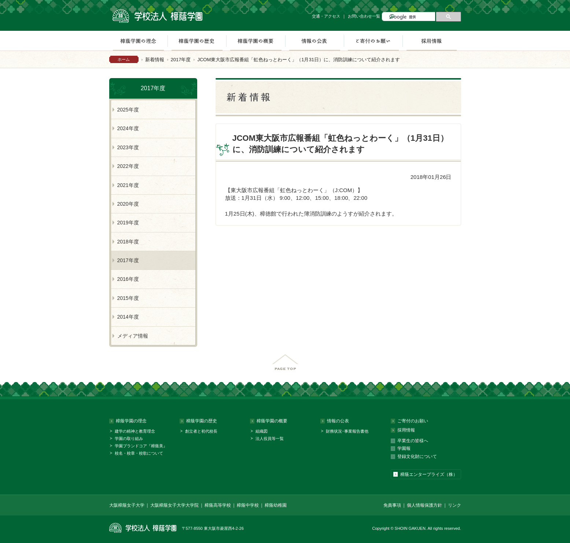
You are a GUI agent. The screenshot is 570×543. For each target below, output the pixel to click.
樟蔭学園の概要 (255, 41)
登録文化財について (417, 456)
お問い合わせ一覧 (364, 16)
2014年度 (128, 317)
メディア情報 (132, 336)
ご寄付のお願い (373, 41)
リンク (454, 505)
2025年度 (128, 110)
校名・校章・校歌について (139, 453)
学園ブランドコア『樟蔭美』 (141, 446)
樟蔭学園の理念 (138, 41)
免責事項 (392, 505)
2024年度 (128, 128)
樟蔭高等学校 (218, 505)
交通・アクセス (326, 16)
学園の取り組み (129, 438)
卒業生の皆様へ (412, 440)
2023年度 (128, 147)
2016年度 (128, 279)
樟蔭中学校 (248, 505)
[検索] (411, 17)
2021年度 (128, 185)
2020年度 (128, 204)
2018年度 (128, 242)
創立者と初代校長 (201, 431)
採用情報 (431, 41)
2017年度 (181, 59)
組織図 (261, 431)
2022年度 (128, 166)
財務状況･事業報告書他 (347, 431)
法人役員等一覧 (269, 438)
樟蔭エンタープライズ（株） (428, 474)
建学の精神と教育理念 (135, 431)
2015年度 (128, 298)
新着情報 (154, 59)
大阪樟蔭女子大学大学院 (174, 505)
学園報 (404, 448)
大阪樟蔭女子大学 (126, 505)
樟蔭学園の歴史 (197, 41)
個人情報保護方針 (424, 505)
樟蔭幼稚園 (276, 505)
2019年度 (128, 222)
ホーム (124, 59)
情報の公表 (314, 41)
